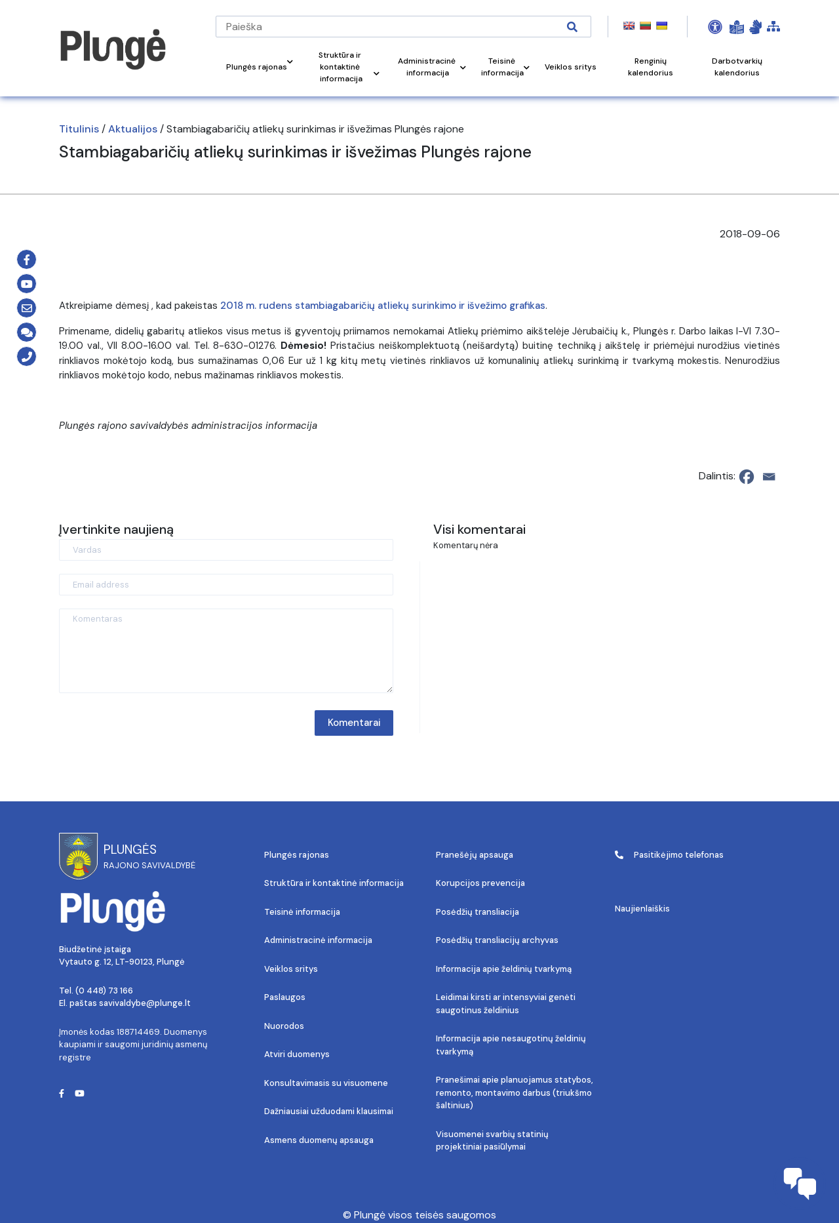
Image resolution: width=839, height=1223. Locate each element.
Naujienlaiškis (642, 908)
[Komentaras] (226, 651)
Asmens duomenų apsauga (319, 1140)
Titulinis (79, 129)
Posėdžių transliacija (477, 911)
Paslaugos (284, 997)
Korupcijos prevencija (480, 883)
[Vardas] (226, 550)
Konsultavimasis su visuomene (326, 1083)
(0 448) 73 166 (104, 990)
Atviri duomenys (297, 1054)
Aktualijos (132, 129)
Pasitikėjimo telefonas (669, 854)
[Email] (769, 477)
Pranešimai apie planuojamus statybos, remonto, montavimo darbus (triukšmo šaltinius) (514, 1092)
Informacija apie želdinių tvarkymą (504, 968)
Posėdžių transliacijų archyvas (497, 940)
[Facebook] (746, 477)
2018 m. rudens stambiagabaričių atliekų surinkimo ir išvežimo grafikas (382, 305)
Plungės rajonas (296, 854)
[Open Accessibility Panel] (715, 26)
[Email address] (226, 584)
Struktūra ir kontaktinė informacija (334, 883)
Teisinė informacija (302, 911)
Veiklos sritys (291, 968)
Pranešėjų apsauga (474, 854)
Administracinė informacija (318, 940)
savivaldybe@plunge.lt (145, 1003)
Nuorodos (284, 1026)
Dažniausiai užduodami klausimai (328, 1111)
